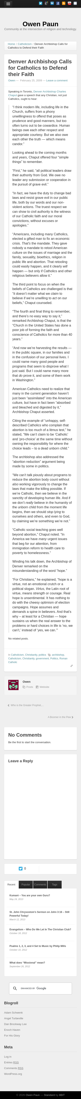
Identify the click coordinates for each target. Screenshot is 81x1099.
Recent (11, 884)
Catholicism (17, 654)
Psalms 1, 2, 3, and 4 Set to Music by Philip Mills (37, 946)
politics (42, 654)
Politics (54, 658)
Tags (54, 884)
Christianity (31, 654)
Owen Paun (40, 24)
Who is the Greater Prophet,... (25, 705)
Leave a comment (56, 80)
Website (44, 687)
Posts (29, 687)
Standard (49, 1095)
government (42, 658)
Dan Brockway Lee (15, 1024)
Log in (7, 1056)
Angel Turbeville (13, 1018)
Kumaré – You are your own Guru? (29, 895)
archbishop (58, 654)
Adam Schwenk (13, 1012)
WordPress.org (13, 1073)
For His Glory (12, 1035)
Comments (40, 884)
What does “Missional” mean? (27, 962)
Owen (11, 80)
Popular (25, 884)
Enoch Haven (12, 1029)
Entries (11, 1062)
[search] (40, 988)
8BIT (62, 1095)
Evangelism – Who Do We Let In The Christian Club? (40, 929)
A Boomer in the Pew (60, 717)
